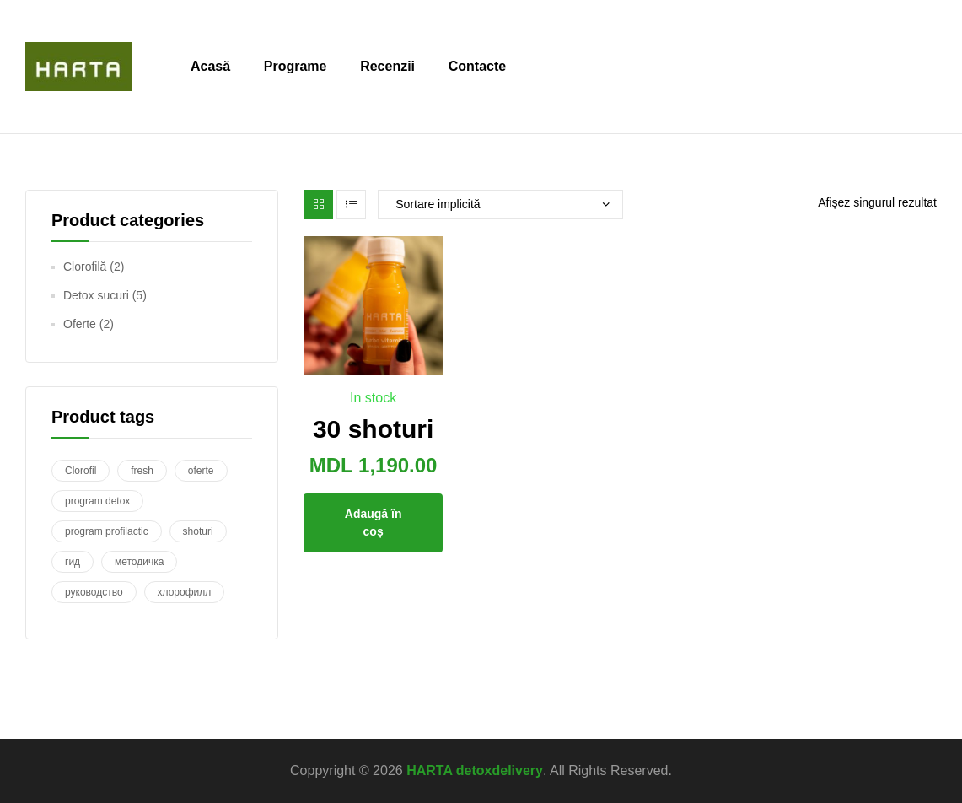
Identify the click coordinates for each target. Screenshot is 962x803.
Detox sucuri (96, 295)
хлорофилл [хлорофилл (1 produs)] (185, 592)
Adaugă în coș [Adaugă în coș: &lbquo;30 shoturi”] (373, 522)
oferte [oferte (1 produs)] (201, 471)
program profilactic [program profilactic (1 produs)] (106, 531)
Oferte (79, 324)
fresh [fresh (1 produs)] (142, 471)
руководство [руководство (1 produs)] (94, 592)
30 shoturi (373, 429)
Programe (295, 66)
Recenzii (387, 66)
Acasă (210, 66)
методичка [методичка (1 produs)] (139, 562)
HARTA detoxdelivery (474, 770)
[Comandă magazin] (500, 204)
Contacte (477, 66)
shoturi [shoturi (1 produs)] (198, 531)
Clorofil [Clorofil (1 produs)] (80, 471)
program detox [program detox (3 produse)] (97, 501)
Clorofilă (84, 266)
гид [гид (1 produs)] (72, 562)
